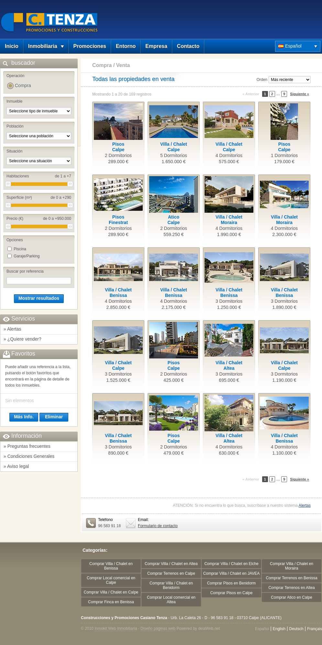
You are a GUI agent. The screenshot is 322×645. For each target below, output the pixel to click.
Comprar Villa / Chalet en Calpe (111, 592)
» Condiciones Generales (29, 456)
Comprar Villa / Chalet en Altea (171, 563)
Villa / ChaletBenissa (118, 292)
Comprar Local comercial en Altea (171, 599)
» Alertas (12, 329)
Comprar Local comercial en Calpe (111, 580)
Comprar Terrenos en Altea (291, 587)
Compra (23, 85)
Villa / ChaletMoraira (229, 219)
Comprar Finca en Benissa (111, 602)
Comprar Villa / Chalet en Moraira (291, 566)
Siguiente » (299, 94)
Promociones (89, 46)
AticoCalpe (173, 219)
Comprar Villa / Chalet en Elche (231, 563)
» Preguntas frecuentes (27, 446)
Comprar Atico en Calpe (291, 597)
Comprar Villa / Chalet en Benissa (111, 566)
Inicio (11, 46)
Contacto (188, 46)
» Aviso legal (16, 466)
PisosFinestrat (118, 219)
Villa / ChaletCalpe (173, 146)
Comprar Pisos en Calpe (231, 593)
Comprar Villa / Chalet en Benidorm (171, 585)
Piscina (20, 249)
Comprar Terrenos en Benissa (291, 578)
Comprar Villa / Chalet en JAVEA (231, 573)
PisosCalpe (118, 146)
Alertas (305, 505)
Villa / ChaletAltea (229, 365)
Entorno (126, 46)
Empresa (156, 46)
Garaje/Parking (26, 256)
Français (314, 629)
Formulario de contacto (158, 526)
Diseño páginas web (157, 628)
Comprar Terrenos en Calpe (171, 573)
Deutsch (296, 629)
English (279, 629)
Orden (262, 79)
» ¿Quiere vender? (22, 339)
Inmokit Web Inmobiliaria (115, 628)
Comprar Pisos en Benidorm (231, 583)
